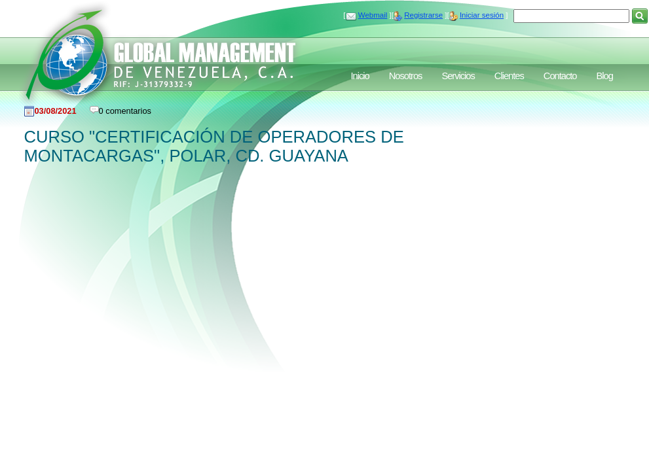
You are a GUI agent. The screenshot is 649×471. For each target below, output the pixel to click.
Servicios (457, 76)
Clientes (509, 76)
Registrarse (423, 15)
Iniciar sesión (482, 15)
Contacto (560, 76)
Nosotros (405, 76)
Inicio (360, 76)
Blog (604, 76)
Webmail (373, 15)
